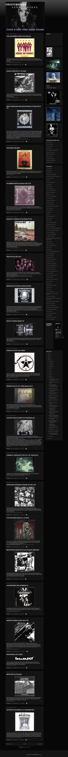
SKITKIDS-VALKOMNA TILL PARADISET (14, 737)
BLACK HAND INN (50, 188)
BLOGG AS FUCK (49, 194)
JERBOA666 (48, 249)
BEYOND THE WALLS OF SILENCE (31, 439)
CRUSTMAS (48, 212)
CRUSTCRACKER (16, 4)
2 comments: (22, 448)
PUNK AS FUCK (49, 156)
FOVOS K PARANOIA (50, 232)
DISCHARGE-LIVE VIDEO (15, 654)
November (51, 363)
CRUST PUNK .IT (49, 144)
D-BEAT (48, 214)
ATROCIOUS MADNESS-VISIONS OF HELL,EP (21, 485)
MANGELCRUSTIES (50, 152)
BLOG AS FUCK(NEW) (50, 192)
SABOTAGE (48, 283)
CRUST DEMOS (49, 208)
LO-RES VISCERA (50, 255)
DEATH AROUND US (50, 216)
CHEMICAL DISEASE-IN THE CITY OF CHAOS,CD (22, 455)
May (50, 372)
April (50, 374)
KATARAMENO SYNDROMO (52, 150)
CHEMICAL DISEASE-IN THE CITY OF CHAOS (15, 475)
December (51, 361)
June (50, 371)
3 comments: (22, 141)
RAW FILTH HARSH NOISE (51, 279)
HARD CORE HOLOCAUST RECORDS (14, 610)
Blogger (40, 754)
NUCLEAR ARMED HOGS (51, 265)
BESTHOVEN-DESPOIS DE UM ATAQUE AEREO (15, 576)
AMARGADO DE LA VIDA (51, 174)
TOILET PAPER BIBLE (50, 305)
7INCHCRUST (49, 170)
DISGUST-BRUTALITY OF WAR (16, 71)
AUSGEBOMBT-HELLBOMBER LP (13, 611)
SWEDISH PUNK (49, 162)
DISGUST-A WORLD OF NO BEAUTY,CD (19, 219)
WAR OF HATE (21, 438)
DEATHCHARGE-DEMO (11, 341)
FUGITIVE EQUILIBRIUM (51, 234)
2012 (49, 353)
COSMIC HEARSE (50, 202)
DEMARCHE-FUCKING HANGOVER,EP (19, 286)
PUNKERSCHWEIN (50, 158)
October (50, 364)
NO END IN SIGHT (50, 261)
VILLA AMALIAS (49, 311)
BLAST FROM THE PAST (51, 190)
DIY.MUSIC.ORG (49, 146)
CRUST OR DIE (49, 210)
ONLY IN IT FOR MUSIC (51, 269)
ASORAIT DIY (49, 186)
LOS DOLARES (9, 541)
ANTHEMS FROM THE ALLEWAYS (53, 176)
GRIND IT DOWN (49, 243)
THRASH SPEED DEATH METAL (52, 301)
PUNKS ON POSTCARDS (51, 275)
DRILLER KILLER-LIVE (14, 256)
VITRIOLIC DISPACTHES (51, 313)
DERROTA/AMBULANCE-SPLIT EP (18, 620)
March (50, 376)
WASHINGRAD (49, 315)
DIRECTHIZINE (49, 218)
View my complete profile (57, 336)
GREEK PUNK (49, 241)
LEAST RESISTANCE (50, 253)
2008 (49, 359)
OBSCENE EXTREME (50, 154)
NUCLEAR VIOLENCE (50, 267)
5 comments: (22, 250)
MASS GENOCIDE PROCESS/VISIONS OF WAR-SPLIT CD (17, 139)
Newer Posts (9, 744)
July (50, 369)
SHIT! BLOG (48, 289)
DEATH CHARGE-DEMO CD (15, 321)
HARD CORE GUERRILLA (51, 245)
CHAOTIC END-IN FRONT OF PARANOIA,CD (21, 418)
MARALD (8, 543)
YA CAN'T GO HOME (50, 319)
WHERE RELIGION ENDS (51, 317)
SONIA (25, 543)
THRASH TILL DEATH (50, 303)
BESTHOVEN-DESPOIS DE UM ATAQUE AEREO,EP (23, 550)
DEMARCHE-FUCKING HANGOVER (13, 312)
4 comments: (22, 379)
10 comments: (22, 344)
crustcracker (59, 330)
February (50, 377)
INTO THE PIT (49, 247)
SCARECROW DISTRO (51, 160)
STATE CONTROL (50, 291)
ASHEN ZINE (49, 184)
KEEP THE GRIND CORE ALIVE (52, 251)
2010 (49, 356)
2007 (49, 438)
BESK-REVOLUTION (10, 700)
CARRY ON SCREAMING (51, 196)
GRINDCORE (49, 148)
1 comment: (22, 64)
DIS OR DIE (48, 220)
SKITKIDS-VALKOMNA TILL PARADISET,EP (20, 710)
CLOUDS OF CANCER (50, 200)
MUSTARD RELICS (50, 257)
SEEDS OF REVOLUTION (51, 285)
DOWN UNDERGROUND (51, 222)
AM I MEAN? (48, 172)
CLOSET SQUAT (49, 198)
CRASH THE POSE (50, 204)
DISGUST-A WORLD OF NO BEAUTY (13, 247)
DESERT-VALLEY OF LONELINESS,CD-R (20, 386)
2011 (49, 354)
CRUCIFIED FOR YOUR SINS (52, 206)
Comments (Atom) (27, 747)
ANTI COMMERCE (50, 178)
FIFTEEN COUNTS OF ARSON (52, 230)
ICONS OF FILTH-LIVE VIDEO (16, 350)
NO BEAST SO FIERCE (51, 259)
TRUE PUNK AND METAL (51, 309)
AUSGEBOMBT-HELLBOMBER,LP (17, 585)
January (50, 436)
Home (24, 744)
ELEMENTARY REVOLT (51, 224)
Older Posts (39, 744)
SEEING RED (49, 287)
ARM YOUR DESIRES (50, 182)
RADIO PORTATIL (49, 277)
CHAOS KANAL (49, 142)
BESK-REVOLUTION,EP (14, 674)
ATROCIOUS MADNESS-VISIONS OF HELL (14, 512)
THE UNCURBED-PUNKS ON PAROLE (19, 36)
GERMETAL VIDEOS (50, 236)
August (50, 367)
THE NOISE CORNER (50, 296)
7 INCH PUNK (49, 168)
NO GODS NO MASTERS (51, 263)
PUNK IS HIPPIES (50, 273)
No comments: (22, 212)
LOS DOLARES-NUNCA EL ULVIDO (18, 518)
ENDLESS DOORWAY (50, 226)
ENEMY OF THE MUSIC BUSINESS (53, 228)
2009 (49, 358)
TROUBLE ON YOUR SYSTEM (52, 307)
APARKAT (48, 180)
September (51, 366)
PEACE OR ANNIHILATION (51, 271)
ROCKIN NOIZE (49, 281)
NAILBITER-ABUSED (13, 148)
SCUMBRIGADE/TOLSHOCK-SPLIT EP (19, 183)
